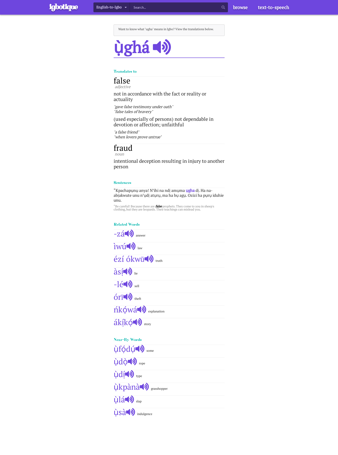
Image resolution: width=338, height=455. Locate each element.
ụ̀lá (124, 399)
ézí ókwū (134, 259)
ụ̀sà (124, 412)
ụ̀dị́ (124, 374)
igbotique (63, 7)
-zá (124, 233)
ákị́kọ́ (128, 322)
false (122, 80)
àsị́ (123, 271)
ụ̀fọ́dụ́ (129, 349)
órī (123, 297)
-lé (123, 284)
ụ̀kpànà (131, 386)
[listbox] (111, 7)
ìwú (125, 246)
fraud (123, 148)
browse (240, 7)
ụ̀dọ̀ (125, 361)
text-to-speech (273, 7)
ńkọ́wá (130, 309)
